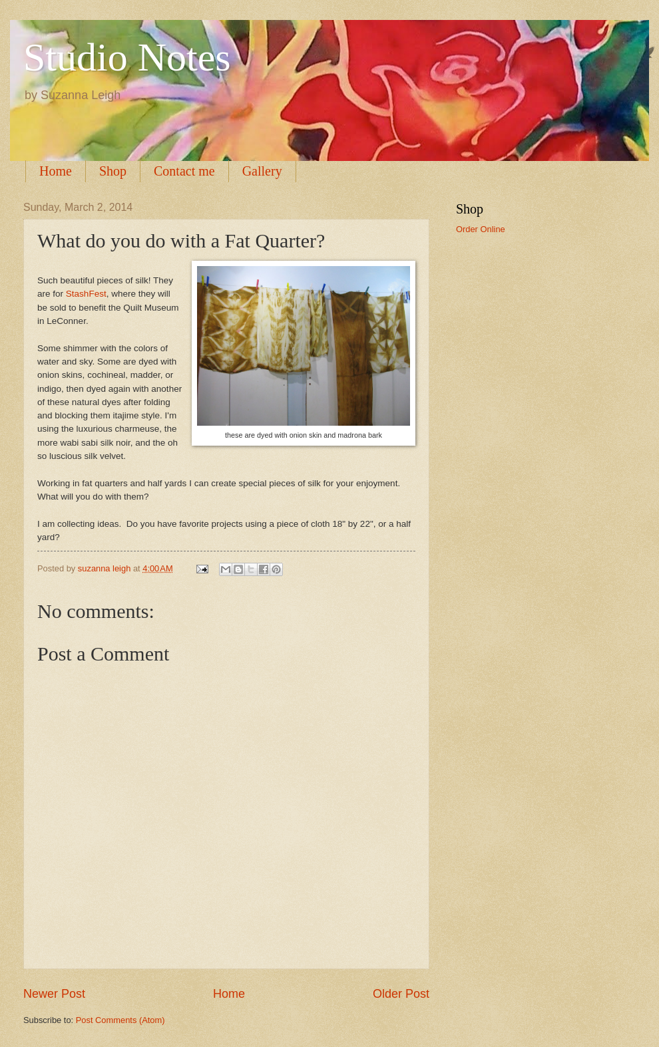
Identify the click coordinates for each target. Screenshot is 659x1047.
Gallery (262, 171)
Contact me (184, 171)
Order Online (480, 229)
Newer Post (54, 993)
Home (55, 171)
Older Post (401, 993)
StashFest (86, 294)
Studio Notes (127, 57)
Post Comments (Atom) (120, 1020)
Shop (112, 171)
